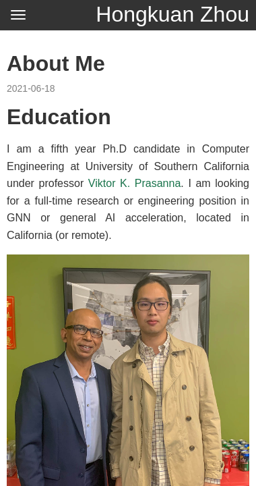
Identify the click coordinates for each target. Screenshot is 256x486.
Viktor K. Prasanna (134, 183)
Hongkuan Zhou (172, 14)
